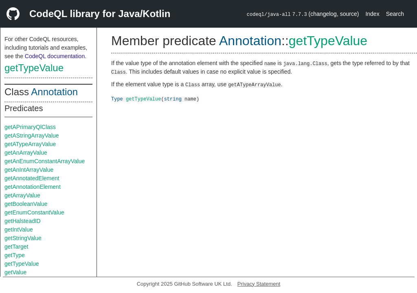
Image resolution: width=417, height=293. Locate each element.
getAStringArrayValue (31, 135)
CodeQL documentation (55, 56)
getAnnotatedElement (31, 178)
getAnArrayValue (25, 152)
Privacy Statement (259, 284)
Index (372, 14)
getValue (15, 272)
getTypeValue (34, 67)
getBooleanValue (26, 204)
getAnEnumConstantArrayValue (44, 161)
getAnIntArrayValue (28, 169)
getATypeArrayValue (30, 144)
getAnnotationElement (32, 187)
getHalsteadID (22, 221)
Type (117, 98)
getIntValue (18, 229)
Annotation (54, 91)
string (173, 98)
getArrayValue (22, 195)
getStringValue (23, 238)
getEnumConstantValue (34, 212)
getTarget (16, 246)
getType (14, 255)
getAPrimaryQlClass (30, 127)
